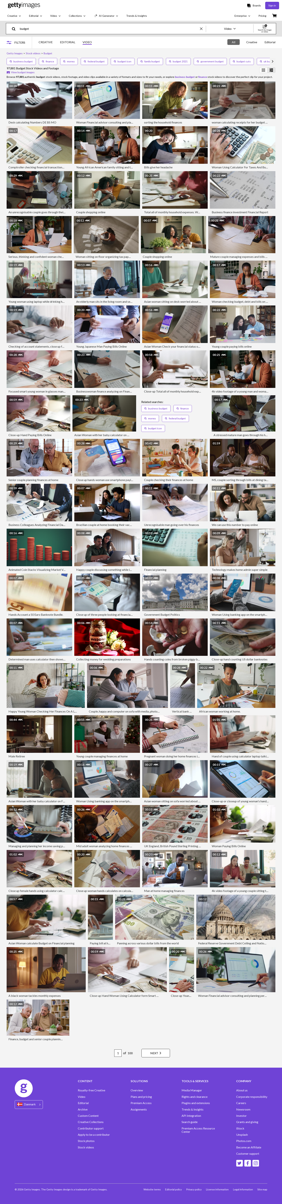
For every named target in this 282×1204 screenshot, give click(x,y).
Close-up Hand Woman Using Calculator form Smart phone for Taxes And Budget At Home (147, 995)
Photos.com (243, 1141)
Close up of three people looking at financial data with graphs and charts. (121, 614)
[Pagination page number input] (118, 1053)
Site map (262, 1189)
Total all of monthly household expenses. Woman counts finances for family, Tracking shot (200, 212)
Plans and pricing (141, 1096)
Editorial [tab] (270, 42)
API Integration (191, 1115)
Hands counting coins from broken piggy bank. (173, 659)
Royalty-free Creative (91, 1090)
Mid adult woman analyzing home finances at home (108, 846)
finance (48, 61)
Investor (241, 1115)
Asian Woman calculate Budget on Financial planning (41, 943)
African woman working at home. (219, 711)
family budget (150, 61)
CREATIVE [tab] (46, 42)
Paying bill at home (102, 943)
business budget (21, 61)
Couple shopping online (90, 212)
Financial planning (155, 569)
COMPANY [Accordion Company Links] (243, 1081)
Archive (83, 1109)
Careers (241, 1103)
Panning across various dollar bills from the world (148, 943)
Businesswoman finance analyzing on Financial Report (109, 391)
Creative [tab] (251, 42)
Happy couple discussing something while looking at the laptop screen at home (125, 569)
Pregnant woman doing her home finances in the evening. (179, 756)
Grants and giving (247, 1122)
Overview (137, 1090)
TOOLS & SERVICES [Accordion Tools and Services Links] (195, 1081)
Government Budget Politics (162, 614)
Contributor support (91, 1128)
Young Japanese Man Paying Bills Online (101, 346)
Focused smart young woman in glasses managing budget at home (49, 391)
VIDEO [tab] (87, 42)
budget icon (122, 61)
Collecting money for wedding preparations (103, 659)
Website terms (152, 1189)
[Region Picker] (29, 1104)
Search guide (190, 1122)
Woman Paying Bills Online (229, 846)
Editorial (83, 1103)
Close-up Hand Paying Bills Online (30, 435)
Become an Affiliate (248, 1147)
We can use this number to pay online (235, 524)
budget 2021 (178, 61)
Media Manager (192, 1090)
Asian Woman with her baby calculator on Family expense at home (115, 435)
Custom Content (88, 1115)
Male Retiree (16, 756)
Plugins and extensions (196, 1103)
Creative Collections (91, 1122)
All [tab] (233, 42)
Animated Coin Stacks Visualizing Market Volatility (40, 569)
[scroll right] (272, 61)
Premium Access (141, 1103)
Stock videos (86, 1147)
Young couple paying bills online (232, 346)
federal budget (94, 61)
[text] (109, 29)
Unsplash (242, 1134)
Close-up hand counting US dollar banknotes (239, 659)
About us (242, 1090)
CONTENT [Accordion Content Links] (85, 1081)
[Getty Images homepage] (24, 5)
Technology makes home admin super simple (239, 569)
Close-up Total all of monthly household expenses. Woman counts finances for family (197, 391)
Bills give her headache (158, 167)
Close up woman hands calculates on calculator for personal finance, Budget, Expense (129, 890)
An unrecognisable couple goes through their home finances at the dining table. (57, 212)
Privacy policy (194, 1189)
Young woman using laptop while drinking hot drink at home (45, 301)
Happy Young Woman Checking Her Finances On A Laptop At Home (51, 711)
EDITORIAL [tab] (67, 42)
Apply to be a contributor (94, 1134)
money (69, 61)
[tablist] (65, 42)
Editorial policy (173, 1189)
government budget (210, 61)
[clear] (203, 28)
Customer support (247, 1153)
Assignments (139, 1109)
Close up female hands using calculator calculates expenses (45, 890)
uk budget (267, 61)
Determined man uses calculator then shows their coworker (45, 659)
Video (81, 1096)
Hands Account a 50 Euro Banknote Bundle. (35, 614)
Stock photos (86, 1141)
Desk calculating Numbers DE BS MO (32, 122)
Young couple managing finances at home (102, 756)
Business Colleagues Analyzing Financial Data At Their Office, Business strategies (59, 524)
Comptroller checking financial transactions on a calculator (45, 167)
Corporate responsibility (251, 1096)
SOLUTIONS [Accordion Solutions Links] (139, 1081)
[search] (15, 28)
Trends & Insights (192, 1109)
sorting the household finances (163, 122)
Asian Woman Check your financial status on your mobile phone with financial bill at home (200, 346)
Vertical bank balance (185, 711)
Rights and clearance (194, 1096)
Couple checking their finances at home (168, 480)
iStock (240, 1128)
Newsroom (243, 1109)
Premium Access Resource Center (198, 1130)
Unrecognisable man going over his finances (171, 524)
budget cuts (242, 61)
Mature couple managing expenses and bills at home (242, 256)
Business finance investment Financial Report (240, 212)
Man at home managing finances (164, 890)
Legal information (243, 1189)
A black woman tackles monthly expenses (34, 995)
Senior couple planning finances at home (33, 480)
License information (217, 1189)
